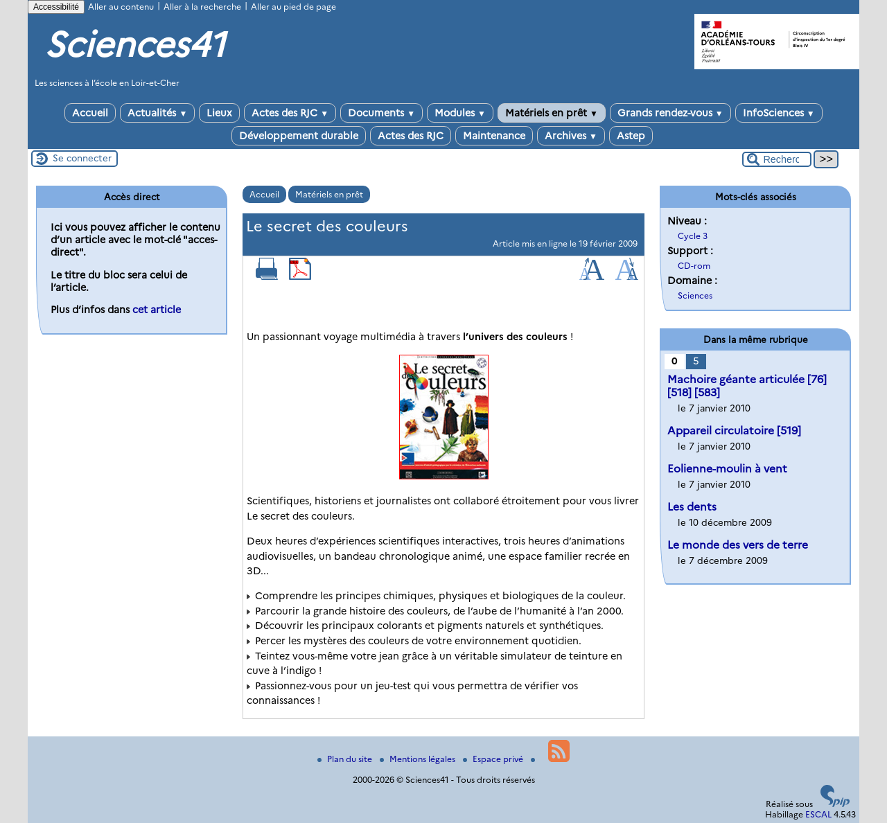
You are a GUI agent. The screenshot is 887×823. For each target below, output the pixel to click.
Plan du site (345, 759)
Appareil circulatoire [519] (734, 430)
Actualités (157, 113)
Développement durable (298, 136)
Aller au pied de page (293, 6)
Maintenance (494, 136)
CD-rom (694, 265)
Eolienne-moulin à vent (727, 468)
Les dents (692, 506)
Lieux (219, 113)
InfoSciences (779, 113)
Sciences (695, 295)
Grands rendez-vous (670, 113)
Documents (381, 113)
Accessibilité (56, 7)
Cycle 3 (693, 236)
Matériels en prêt (551, 113)
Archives (571, 136)
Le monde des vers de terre (737, 544)
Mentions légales (418, 759)
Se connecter (82, 157)
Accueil (90, 113)
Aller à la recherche (202, 6)
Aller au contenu (121, 6)
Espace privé (494, 759)
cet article (156, 309)
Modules (460, 113)
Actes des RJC (290, 113)
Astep (631, 136)
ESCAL (818, 814)
